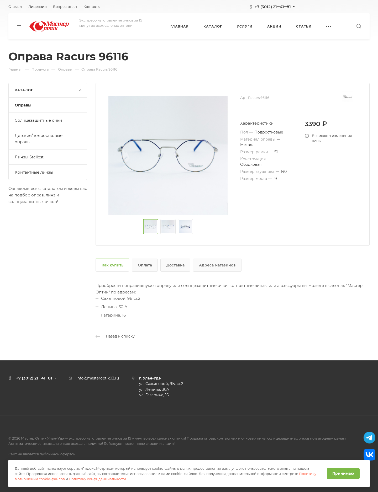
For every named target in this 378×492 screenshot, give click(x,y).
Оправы (23, 105)
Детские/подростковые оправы (38, 138)
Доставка (175, 265)
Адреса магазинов (217, 265)
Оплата (145, 265)
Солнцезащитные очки (38, 120)
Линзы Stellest (29, 156)
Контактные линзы (34, 172)
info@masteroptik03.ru (97, 378)
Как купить (112, 265)
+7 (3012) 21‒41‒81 (273, 6)
